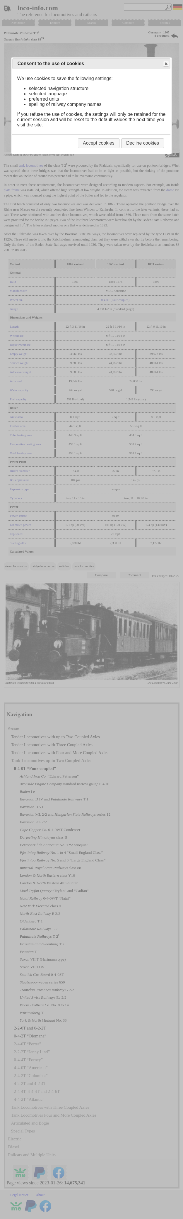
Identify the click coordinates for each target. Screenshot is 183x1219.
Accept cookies (98, 142)
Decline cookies (142, 142)
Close (165, 63)
